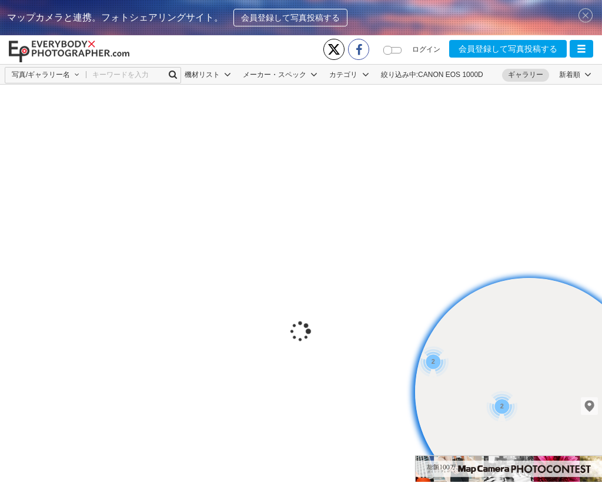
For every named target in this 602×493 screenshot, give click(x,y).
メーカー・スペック (280, 74)
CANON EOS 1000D (450, 75)
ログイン (426, 49)
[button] (581, 49)
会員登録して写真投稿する (290, 17)
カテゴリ (349, 74)
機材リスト (208, 74)
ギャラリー (525, 75)
